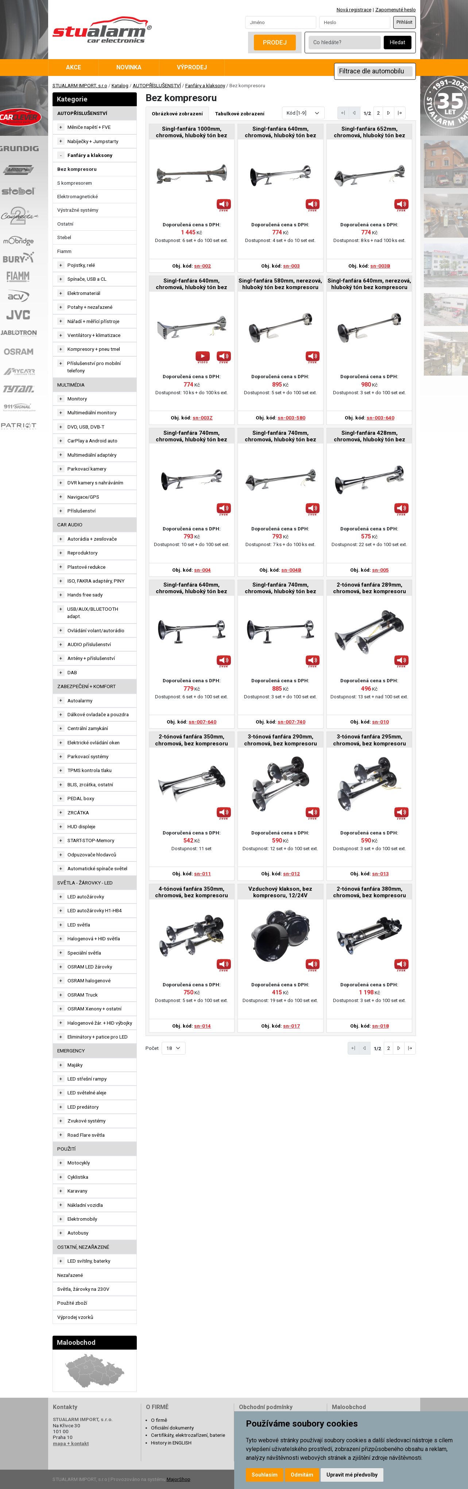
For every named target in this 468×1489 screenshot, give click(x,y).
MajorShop (178, 1479)
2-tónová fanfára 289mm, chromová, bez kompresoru (369, 588)
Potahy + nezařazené (89, 307)
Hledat (397, 42)
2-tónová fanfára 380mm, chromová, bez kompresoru (369, 892)
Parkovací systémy (87, 756)
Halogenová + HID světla (93, 938)
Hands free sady (85, 595)
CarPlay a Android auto (92, 441)
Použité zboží (72, 1303)
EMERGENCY (71, 1051)
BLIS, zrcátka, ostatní (90, 784)
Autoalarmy (79, 700)
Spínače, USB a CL (87, 279)
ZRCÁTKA (78, 813)
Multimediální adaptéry (91, 455)
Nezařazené (70, 1275)
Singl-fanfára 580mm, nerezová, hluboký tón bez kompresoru (280, 284)
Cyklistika (77, 1177)
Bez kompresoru (77, 169)
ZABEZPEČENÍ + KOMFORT (86, 686)
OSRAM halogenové (89, 980)
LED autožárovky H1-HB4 (94, 910)
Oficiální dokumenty (172, 1428)
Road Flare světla (86, 1135)
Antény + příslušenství (91, 658)
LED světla (78, 925)
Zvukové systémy (86, 1121)
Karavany (77, 1191)
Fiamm (64, 251)
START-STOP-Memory (90, 840)
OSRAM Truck (82, 995)
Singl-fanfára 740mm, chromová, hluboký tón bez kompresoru (191, 437)
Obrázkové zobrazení (177, 113)
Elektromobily (82, 1219)
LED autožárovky (85, 896)
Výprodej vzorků (75, 1317)
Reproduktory (82, 553)
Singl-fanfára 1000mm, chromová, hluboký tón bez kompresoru (191, 133)
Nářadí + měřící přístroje (93, 321)
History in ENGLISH (171, 1443)
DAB (72, 672)
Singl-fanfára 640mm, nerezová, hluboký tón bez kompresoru (369, 284)
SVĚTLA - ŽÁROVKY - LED (85, 883)
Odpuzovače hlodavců (91, 854)
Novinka (129, 67)
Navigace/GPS (83, 497)
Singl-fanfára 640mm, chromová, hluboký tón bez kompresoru (280, 133)
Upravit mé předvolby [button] (352, 1475)
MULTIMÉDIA (71, 385)
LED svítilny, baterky (88, 1261)
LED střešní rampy (87, 1079)
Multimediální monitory (91, 412)
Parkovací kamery (86, 469)
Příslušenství (81, 511)
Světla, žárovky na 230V (83, 1289)
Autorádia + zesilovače (92, 539)
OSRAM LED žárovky (89, 967)
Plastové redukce (86, 567)
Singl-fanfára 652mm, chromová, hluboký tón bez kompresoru (369, 133)
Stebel (64, 237)
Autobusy (77, 1233)
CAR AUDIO (69, 524)
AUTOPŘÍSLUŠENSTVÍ (157, 85)
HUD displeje (81, 826)
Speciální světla (84, 953)
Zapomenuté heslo (395, 9)
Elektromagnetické (77, 196)
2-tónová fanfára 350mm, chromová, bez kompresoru (191, 740)
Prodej (275, 42)
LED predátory (82, 1107)
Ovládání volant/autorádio (95, 630)
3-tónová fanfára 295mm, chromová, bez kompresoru (369, 740)
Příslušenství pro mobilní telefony (94, 366)
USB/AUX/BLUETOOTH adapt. (92, 612)
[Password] (354, 22)
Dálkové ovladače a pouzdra (98, 714)
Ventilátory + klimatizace (93, 335)
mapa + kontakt (71, 1443)
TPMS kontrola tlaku (89, 770)
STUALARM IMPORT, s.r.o (80, 85)
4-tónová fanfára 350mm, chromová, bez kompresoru (191, 892)
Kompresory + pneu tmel (93, 349)
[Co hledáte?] (345, 42)
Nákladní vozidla (85, 1205)
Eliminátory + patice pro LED (97, 1037)
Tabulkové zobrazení (239, 113)
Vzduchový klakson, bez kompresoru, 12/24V (280, 892)
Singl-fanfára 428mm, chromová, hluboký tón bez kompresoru (369, 437)
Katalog (120, 85)
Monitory (77, 399)
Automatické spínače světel (97, 868)
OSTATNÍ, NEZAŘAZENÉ (83, 1247)
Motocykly (78, 1163)
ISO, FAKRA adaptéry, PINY (95, 581)
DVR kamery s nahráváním (95, 483)
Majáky (74, 1065)
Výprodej (192, 67)
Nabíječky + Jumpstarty (92, 141)
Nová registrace (354, 9)
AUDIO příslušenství (89, 644)
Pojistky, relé (81, 265)
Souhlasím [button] (265, 1475)
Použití (66, 1149)
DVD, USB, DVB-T (85, 427)
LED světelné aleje (86, 1092)
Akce (73, 67)
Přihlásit (405, 22)
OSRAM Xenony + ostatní (94, 1009)
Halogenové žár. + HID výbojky (99, 1023)
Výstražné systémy (77, 210)
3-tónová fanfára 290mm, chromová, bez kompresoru (280, 740)
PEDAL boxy (80, 798)
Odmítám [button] (302, 1475)
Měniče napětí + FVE (89, 127)
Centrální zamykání (87, 728)
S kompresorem (74, 183)
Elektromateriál (83, 293)
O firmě (159, 1420)
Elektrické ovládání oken (93, 742)
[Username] (280, 22)
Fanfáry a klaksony (205, 85)
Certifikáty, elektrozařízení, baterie (188, 1435)
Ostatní (65, 224)
